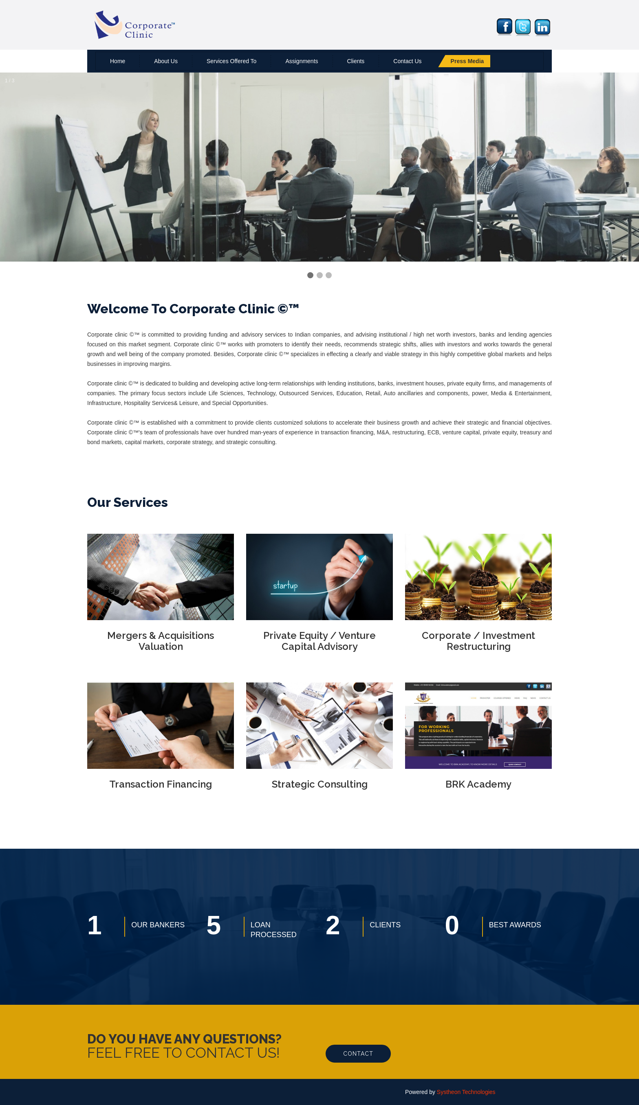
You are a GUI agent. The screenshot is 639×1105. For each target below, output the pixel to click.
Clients (356, 61)
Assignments (301, 61)
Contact (358, 1053)
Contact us (407, 61)
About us (166, 61)
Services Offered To (231, 61)
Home (117, 61)
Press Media (467, 61)
